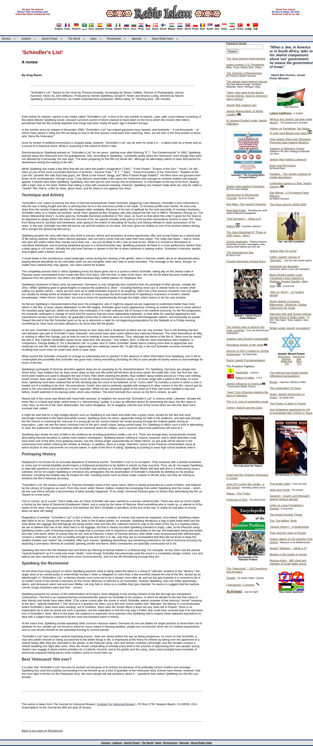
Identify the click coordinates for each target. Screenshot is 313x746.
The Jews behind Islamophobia (245, 58)
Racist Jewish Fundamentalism (245, 360)
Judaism (26, 38)
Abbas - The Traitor (238, 493)
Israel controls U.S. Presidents (245, 64)
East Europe (299, 356)
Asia (299, 359)
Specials (136, 38)
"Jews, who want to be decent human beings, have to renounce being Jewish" (246, 96)
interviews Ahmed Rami (246, 261)
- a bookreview (289, 526)
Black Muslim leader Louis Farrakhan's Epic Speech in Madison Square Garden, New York (289, 280)
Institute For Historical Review (116, 704)
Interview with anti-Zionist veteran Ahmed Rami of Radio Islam (290, 315)
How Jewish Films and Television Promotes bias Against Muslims (290, 141)
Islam (93, 38)
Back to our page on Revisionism (42, 730)
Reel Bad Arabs (236, 210)
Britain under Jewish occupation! (290, 328)
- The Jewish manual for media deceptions (290, 175)
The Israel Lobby (280, 483)
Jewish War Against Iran (241, 105)
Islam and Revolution (283, 165)
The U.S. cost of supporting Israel (247, 401)
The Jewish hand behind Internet (246, 81)
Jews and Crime (280, 489)
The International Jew (239, 252)
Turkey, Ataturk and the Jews (244, 407)
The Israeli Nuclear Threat (286, 514)
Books (273, 382)
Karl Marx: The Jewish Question (246, 204)
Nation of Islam (244, 377)
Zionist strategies (237, 241)
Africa (299, 361)
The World (74, 38)
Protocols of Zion (237, 499)
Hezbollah (242, 372)
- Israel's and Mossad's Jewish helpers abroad (290, 497)
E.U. (299, 364)
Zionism (6, 38)
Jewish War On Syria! (283, 251)
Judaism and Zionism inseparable (247, 338)
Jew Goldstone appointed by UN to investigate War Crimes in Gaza (291, 411)
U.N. (287, 364)
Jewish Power (50, 38)
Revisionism (114, 38)
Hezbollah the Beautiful (284, 266)
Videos (230, 226)
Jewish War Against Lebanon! (288, 159)
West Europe (284, 356)
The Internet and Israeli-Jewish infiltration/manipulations (289, 374)
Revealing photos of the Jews (244, 344)
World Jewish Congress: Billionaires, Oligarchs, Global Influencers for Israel (288, 305)
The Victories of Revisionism (244, 73)
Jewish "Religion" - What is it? (288, 548)
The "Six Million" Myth (283, 520)
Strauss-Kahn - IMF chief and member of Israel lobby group (288, 562)
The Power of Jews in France (288, 403)
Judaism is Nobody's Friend (287, 148)
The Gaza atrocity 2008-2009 (288, 204)
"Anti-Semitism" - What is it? (243, 218)
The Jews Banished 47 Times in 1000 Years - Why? (246, 234)
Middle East (286, 361)
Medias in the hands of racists (288, 554)
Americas (286, 359)
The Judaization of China (285, 388)
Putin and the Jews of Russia (288, 533)
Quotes (230, 577)
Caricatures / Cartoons (240, 584)
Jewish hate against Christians (245, 186)
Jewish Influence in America (243, 383)
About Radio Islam (162, 38)
